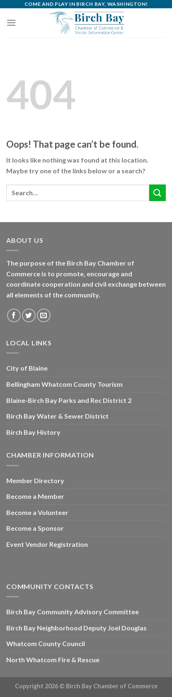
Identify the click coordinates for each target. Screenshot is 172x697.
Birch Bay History (33, 432)
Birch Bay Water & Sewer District (57, 416)
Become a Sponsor (35, 528)
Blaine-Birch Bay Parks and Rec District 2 (68, 400)
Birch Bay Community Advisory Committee (72, 612)
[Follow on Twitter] (29, 315)
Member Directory (35, 480)
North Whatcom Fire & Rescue (52, 659)
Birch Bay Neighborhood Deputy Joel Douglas (76, 628)
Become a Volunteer (37, 512)
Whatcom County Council (45, 643)
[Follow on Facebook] (14, 315)
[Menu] (11, 22)
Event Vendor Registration (47, 544)
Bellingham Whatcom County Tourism (64, 384)
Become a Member (35, 496)
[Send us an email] (44, 315)
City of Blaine (27, 368)
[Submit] (157, 192)
